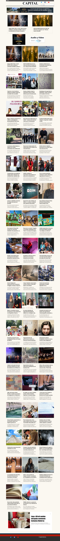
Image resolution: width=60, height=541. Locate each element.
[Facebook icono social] (45, 2)
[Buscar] (47, 5)
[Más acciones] (50, 513)
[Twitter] (41, 2)
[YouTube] (48, 2)
